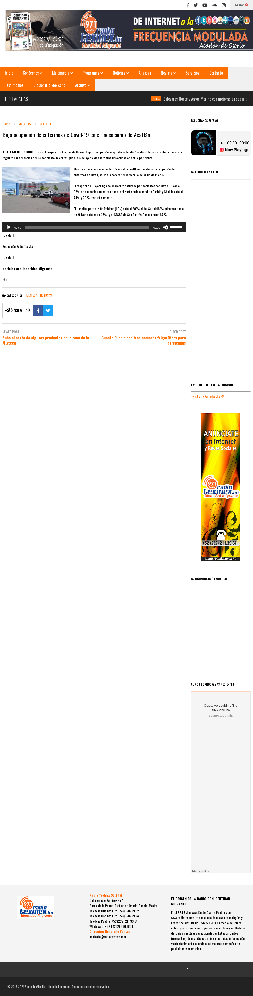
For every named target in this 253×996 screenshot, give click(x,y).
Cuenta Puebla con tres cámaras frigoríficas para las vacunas (143, 340)
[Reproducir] (8, 227)
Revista (168, 73)
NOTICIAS (46, 295)
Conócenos (32, 73)
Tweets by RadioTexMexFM (207, 396)
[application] (94, 227)
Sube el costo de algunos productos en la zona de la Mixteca (45, 340)
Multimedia (62, 73)
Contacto (216, 73)
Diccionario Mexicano (49, 85)
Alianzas (145, 73)
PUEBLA (158, 99)
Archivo (82, 85)
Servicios (192, 73)
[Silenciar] (165, 227)
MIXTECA (31, 295)
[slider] (87, 227)
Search (241, 5)
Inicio (9, 73)
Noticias (121, 73)
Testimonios (14, 85)
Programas (93, 73)
